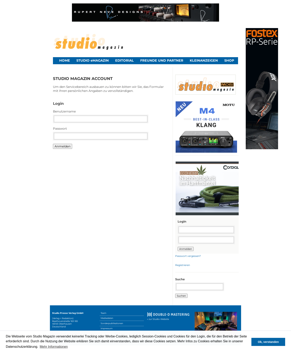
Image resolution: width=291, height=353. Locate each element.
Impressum (107, 328)
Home (64, 60)
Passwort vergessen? (188, 255)
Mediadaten (107, 318)
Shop (229, 60)
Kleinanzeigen (204, 60)
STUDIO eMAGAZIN (92, 60)
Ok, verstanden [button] (268, 342)
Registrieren (182, 265)
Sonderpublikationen (112, 323)
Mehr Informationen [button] (54, 346)
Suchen (181, 295)
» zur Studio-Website (158, 319)
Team (103, 313)
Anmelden (63, 146)
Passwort (60, 128)
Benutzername (64, 111)
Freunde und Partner (161, 60)
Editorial (124, 60)
